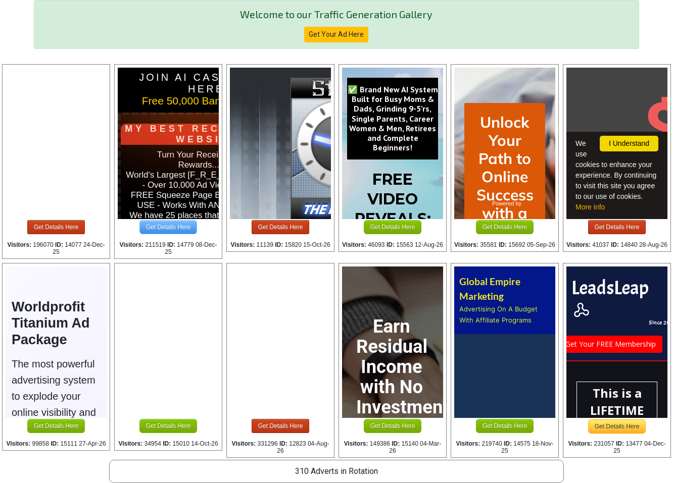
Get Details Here (56, 227)
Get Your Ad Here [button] (336, 34)
